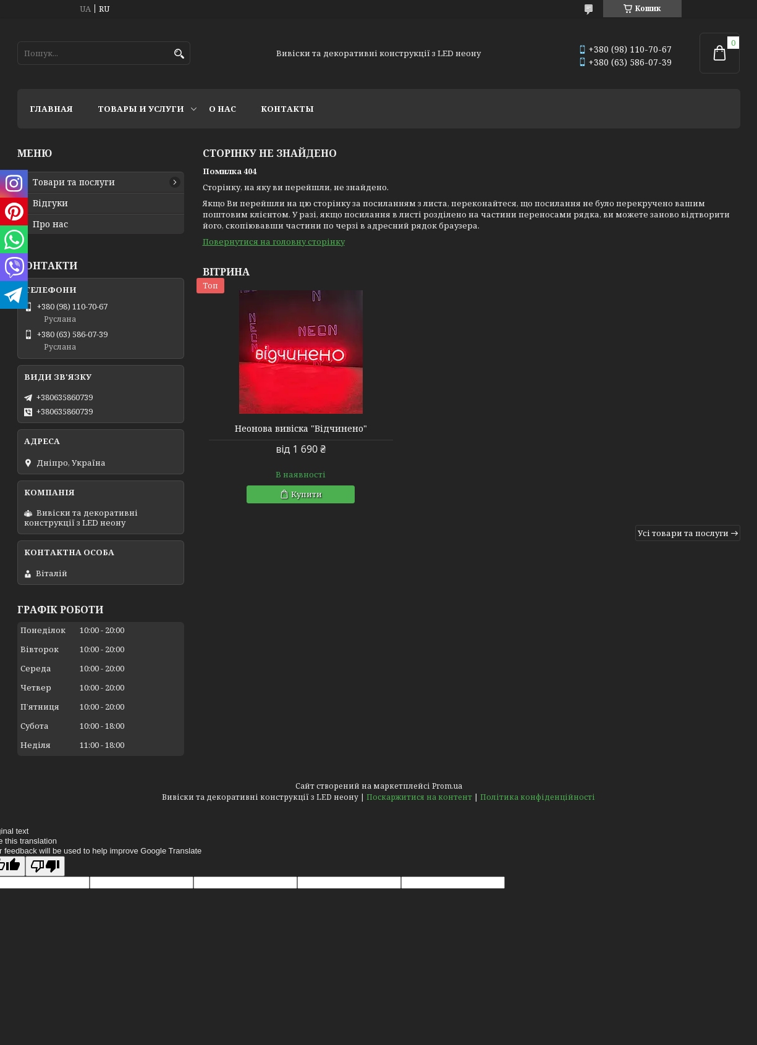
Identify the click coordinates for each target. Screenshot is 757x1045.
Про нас (50, 224)
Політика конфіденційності (537, 797)
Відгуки (50, 203)
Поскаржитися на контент (419, 797)
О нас (222, 108)
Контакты (287, 108)
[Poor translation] (45, 866)
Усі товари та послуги (683, 533)
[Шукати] (179, 54)
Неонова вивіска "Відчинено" (288, 429)
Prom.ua (447, 786)
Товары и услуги (141, 108)
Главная (51, 108)
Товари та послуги (74, 182)
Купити (294, 494)
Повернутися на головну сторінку (274, 241)
